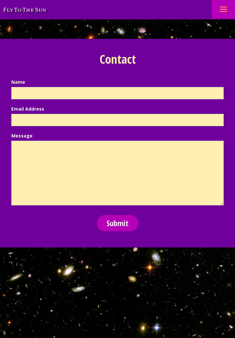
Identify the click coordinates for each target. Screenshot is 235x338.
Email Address (27, 109)
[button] (223, 9)
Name (18, 82)
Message (22, 136)
